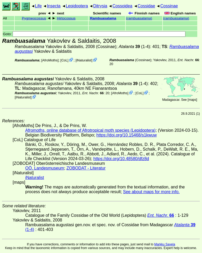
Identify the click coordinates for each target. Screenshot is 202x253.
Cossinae (169, 6)
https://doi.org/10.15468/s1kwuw (126, 135)
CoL (64, 60)
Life (38, 6)
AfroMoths (50, 60)
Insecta (53, 6)
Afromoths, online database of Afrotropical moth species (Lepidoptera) (90, 130)
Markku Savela (164, 244)
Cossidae (146, 6)
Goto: (94, 34)
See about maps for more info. (151, 191)
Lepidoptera (77, 6)
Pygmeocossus (34, 18)
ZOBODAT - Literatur (86, 168)
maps (192, 100)
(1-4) (134, 46)
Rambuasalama (103, 18)
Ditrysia (100, 6)
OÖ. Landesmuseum (44, 168)
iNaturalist (84, 60)
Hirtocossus (66, 18)
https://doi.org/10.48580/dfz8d (121, 158)
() (139, 18)
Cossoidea (122, 6)
